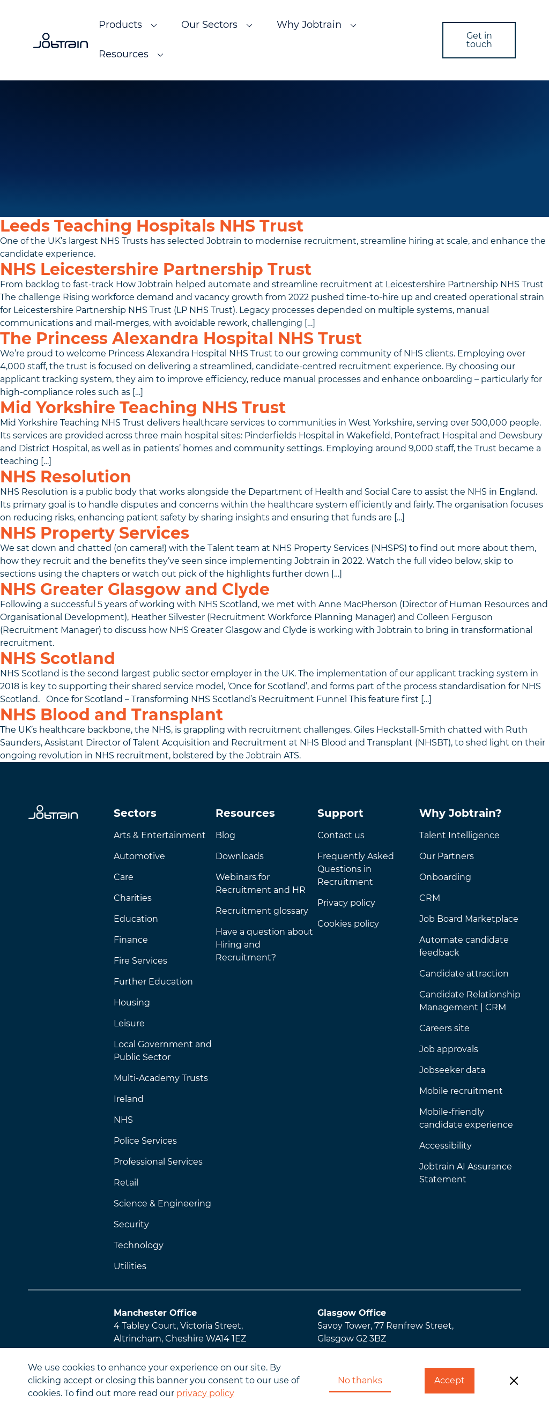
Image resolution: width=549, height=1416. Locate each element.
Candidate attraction (464, 973)
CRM (429, 898)
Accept (449, 1380)
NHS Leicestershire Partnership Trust (155, 269)
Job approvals (448, 1049)
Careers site (444, 1028)
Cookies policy (348, 924)
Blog (225, 835)
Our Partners (446, 856)
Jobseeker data (452, 1070)
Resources (124, 54)
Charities (133, 898)
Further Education (153, 982)
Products (120, 25)
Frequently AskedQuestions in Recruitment (355, 869)
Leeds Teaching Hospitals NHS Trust (151, 226)
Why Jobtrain (309, 25)
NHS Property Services (94, 533)
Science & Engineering (162, 1203)
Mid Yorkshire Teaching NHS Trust (143, 408)
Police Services (145, 1141)
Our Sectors (209, 25)
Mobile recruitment (461, 1091)
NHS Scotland (57, 658)
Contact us (341, 835)
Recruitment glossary (262, 911)
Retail (126, 1182)
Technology (139, 1245)
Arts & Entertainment (160, 835)
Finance (131, 940)
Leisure (129, 1023)
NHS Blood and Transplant (111, 715)
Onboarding (445, 877)
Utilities (130, 1266)
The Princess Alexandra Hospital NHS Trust (181, 338)
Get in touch (479, 40)
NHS (123, 1120)
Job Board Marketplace (468, 919)
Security (131, 1224)
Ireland (129, 1099)
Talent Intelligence (459, 835)
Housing (132, 1002)
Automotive (139, 856)
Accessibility (445, 1146)
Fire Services (140, 961)
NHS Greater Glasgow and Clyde (135, 589)
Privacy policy (346, 903)
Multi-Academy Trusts (161, 1078)
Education (136, 919)
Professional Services (158, 1162)
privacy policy (205, 1393)
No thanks (360, 1380)
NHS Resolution (65, 477)
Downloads (240, 856)
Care (123, 877)
